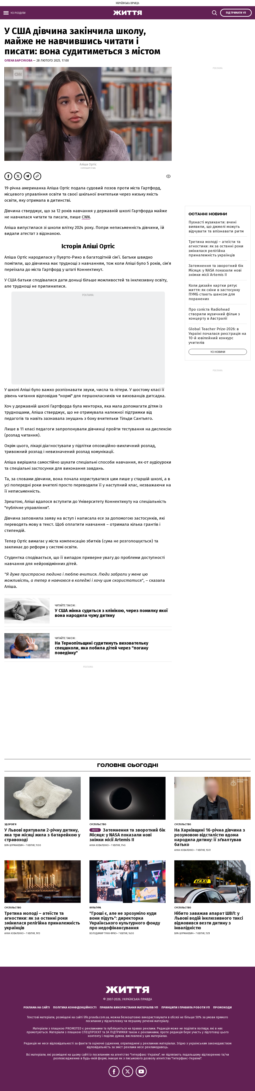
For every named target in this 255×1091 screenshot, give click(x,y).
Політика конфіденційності (74, 1007)
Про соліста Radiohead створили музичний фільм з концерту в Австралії (214, 314)
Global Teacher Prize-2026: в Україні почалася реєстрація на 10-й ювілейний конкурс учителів (217, 336)
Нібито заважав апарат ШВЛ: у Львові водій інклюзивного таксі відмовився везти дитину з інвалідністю (208, 920)
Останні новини (208, 214)
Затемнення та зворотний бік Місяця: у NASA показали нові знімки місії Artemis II (216, 270)
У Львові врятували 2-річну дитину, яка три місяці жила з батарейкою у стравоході (42, 834)
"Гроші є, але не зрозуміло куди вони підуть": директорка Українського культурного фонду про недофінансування (124, 920)
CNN (86, 216)
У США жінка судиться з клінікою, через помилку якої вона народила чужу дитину (111, 613)
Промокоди (222, 1007)
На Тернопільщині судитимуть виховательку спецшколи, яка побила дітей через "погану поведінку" (101, 647)
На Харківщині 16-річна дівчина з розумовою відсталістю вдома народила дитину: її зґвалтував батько (209, 837)
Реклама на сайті (36, 1007)
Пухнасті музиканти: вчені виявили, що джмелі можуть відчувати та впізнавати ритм (216, 227)
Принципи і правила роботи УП (185, 1007)
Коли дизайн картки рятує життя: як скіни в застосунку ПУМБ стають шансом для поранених (214, 292)
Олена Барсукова (18, 60)
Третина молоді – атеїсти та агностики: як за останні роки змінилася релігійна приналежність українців (216, 248)
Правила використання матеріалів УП (129, 1007)
